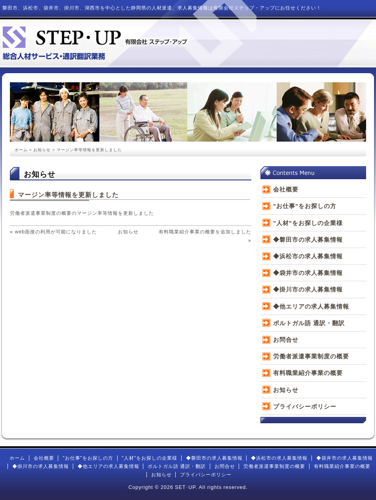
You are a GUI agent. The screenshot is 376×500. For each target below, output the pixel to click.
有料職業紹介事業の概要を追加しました (205, 232)
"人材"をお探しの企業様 (308, 223)
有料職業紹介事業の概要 (308, 372)
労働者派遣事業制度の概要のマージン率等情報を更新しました (82, 213)
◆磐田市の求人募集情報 (308, 239)
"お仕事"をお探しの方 (304, 206)
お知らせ (42, 150)
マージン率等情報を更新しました (68, 194)
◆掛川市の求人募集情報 (308, 289)
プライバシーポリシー (304, 406)
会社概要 (285, 189)
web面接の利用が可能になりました (56, 232)
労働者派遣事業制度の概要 (311, 356)
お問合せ (285, 339)
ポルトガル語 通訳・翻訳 (309, 323)
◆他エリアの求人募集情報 (311, 306)
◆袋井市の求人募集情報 (308, 272)
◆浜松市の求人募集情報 (308, 256)
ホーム (21, 150)
